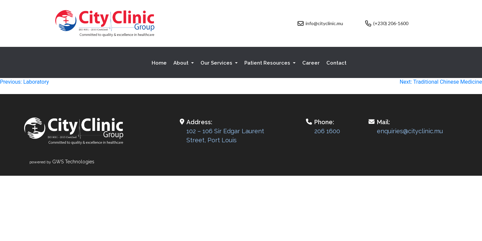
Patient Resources (268, 63)
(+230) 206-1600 (390, 23)
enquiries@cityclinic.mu (410, 131)
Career (311, 63)
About (181, 63)
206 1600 (327, 131)
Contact (336, 63)
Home (159, 63)
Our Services (217, 63)
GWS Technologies (73, 161)
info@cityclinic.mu (324, 23)
